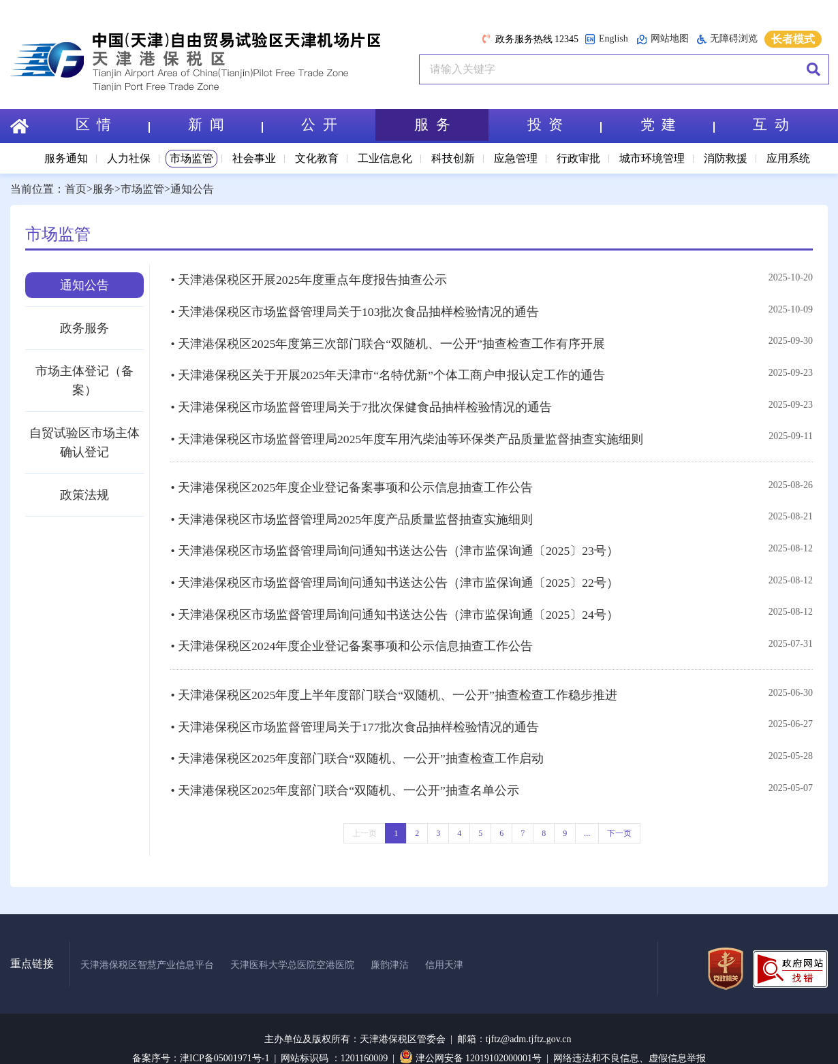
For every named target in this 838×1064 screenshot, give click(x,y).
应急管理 (516, 158)
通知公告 (192, 189)
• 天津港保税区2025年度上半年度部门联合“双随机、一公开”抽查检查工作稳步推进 (394, 672)
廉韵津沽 (390, 944)
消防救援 (725, 158)
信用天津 (444, 944)
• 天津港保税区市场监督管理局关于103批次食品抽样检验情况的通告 (355, 309)
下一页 (619, 804)
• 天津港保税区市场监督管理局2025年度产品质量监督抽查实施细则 (351, 506)
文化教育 (317, 158)
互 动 (771, 125)
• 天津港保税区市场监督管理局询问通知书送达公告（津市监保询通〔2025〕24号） (394, 595)
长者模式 (793, 39)
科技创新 (453, 158)
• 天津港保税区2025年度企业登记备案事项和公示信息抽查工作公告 (351, 476)
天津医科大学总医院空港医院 (292, 944)
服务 (103, 189)
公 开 (319, 125)
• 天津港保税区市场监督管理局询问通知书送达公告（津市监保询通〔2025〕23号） (394, 536)
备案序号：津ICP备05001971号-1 (200, 1038)
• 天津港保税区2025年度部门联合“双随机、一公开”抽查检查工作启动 (357, 732)
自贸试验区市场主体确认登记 (84, 442)
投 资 (564, 125)
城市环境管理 (652, 158)
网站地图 (662, 39)
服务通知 (66, 158)
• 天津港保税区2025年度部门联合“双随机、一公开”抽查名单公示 (345, 762)
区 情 (111, 125)
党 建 (676, 125)
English (606, 39)
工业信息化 (385, 158)
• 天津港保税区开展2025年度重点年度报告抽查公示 (309, 279)
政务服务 (84, 328)
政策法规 (84, 495)
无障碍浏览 (727, 38)
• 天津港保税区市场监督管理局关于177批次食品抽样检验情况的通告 (355, 702)
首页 (76, 189)
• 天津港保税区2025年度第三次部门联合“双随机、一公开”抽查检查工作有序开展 (388, 339)
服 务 (432, 125)
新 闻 (224, 125)
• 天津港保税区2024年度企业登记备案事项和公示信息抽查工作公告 (351, 625)
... (587, 804)
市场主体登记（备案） (84, 380)
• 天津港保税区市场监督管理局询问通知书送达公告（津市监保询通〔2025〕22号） (394, 566)
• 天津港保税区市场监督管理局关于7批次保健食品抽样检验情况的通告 (361, 399)
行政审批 (578, 158)
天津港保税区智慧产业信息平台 (147, 944)
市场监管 (191, 158)
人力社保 (129, 158)
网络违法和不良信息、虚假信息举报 (629, 1038)
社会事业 (254, 158)
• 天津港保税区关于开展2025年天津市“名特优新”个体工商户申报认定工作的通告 (388, 369)
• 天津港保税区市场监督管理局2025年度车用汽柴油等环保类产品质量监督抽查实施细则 (407, 429)
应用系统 (788, 158)
